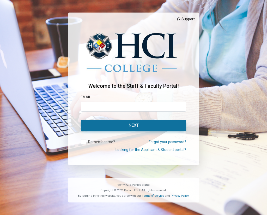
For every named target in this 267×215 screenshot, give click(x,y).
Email (86, 96)
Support (186, 19)
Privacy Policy (180, 195)
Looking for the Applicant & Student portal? (151, 150)
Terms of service (153, 195)
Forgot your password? (167, 142)
